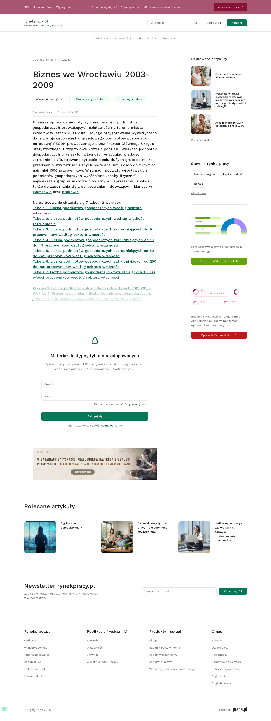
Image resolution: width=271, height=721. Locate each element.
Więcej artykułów (202, 140)
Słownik (92, 654)
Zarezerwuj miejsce (230, 7)
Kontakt (237, 22)
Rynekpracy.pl (37, 631)
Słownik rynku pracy (210, 163)
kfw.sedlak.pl (33, 676)
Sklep (153, 640)
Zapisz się (233, 591)
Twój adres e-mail (156, 591)
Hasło (48, 396)
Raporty (169, 38)
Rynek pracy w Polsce (91, 99)
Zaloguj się (214, 22)
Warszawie (42, 192)
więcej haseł (198, 193)
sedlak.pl (30, 640)
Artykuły (64, 59)
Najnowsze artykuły (209, 59)
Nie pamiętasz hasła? (121, 404)
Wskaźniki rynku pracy (102, 662)
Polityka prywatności (226, 669)
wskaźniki (146, 38)
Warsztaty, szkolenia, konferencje (172, 669)
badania (122, 38)
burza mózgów (204, 174)
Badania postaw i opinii (165, 647)
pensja (198, 184)
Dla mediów (220, 647)
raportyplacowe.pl (36, 654)
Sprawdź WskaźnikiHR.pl (219, 261)
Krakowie (70, 192)
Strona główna (43, 59)
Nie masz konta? (95, 425)
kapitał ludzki (232, 174)
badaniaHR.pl (33, 662)
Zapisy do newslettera (227, 662)
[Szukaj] (195, 22)
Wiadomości (95, 647)
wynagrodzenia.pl (36, 647)
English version (222, 683)
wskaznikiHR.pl (34, 669)
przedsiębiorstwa (130, 99)
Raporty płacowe (160, 662)
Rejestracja (219, 654)
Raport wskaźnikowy (163, 654)
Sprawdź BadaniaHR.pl (219, 335)
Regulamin (219, 676)
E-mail (48, 384)
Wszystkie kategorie (49, 99)
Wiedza (102, 38)
